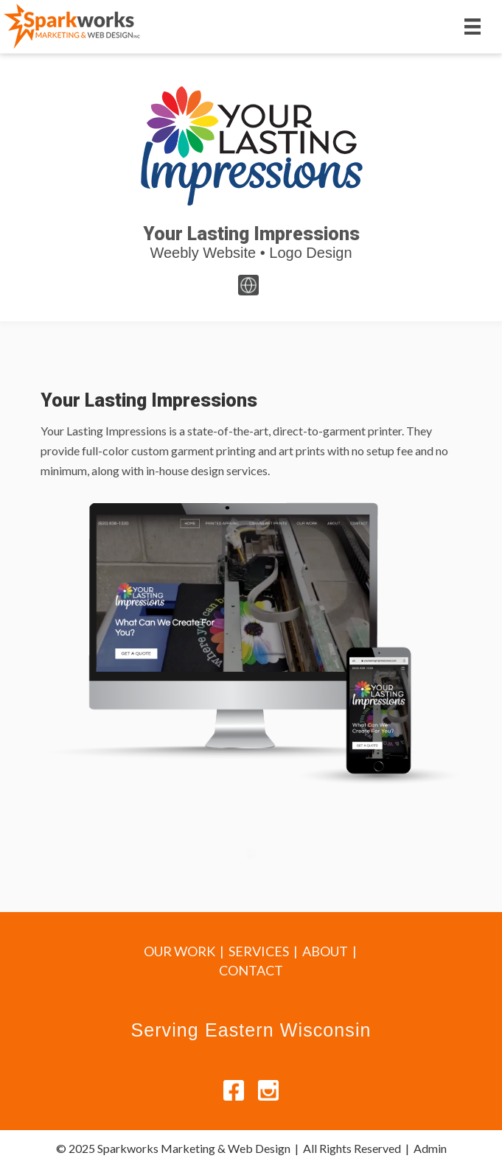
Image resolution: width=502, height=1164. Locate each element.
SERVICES (259, 951)
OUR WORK (179, 951)
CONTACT (251, 970)
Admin (430, 1148)
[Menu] (472, 26)
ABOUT (325, 951)
